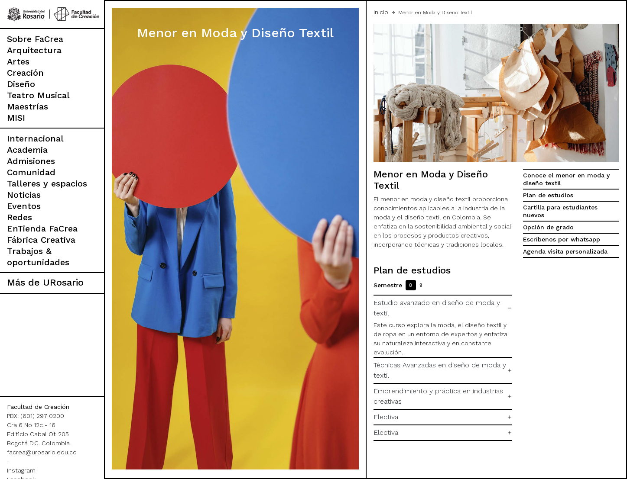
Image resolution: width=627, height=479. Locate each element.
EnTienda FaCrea (42, 228)
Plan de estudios (548, 195)
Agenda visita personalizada (565, 251)
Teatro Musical (38, 95)
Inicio (381, 12)
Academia (27, 150)
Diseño (21, 84)
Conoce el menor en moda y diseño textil (566, 179)
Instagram (21, 470)
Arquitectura (34, 50)
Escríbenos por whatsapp (561, 239)
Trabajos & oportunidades (38, 256)
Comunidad (31, 172)
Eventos (24, 206)
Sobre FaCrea (35, 39)
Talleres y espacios (47, 183)
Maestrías (27, 106)
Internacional (35, 138)
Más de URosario (45, 282)
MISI (16, 118)
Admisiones (31, 161)
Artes (18, 61)
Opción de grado (548, 227)
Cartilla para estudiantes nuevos (560, 211)
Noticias (24, 195)
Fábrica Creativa (41, 240)
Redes (19, 217)
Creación (25, 73)
